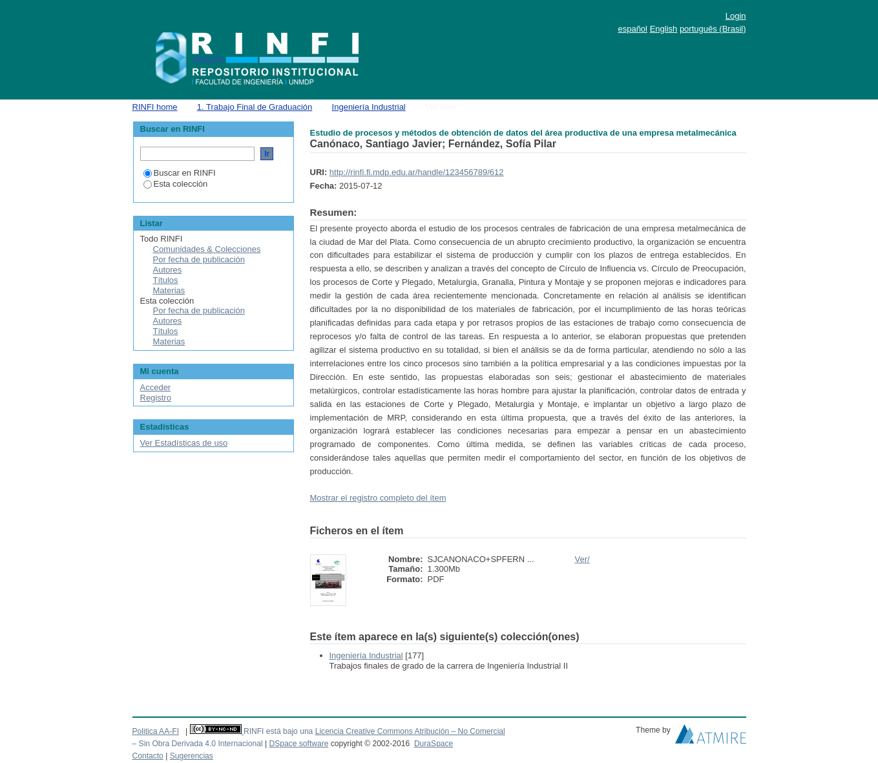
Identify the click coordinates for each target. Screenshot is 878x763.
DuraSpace (433, 743)
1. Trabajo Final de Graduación (255, 107)
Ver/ (582, 559)
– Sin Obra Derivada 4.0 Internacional (197, 743)
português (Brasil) (713, 29)
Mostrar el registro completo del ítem (378, 498)
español (632, 29)
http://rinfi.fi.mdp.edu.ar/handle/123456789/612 (416, 172)
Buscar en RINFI (179, 173)
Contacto (147, 755)
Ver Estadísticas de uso (184, 443)
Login (736, 16)
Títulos (165, 280)
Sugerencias (191, 755)
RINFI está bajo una (278, 731)
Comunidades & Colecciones (207, 249)
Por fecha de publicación (199, 259)
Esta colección (175, 184)
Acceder (155, 387)
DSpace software (298, 743)
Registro (155, 397)
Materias (169, 290)
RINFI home (155, 107)
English (664, 29)
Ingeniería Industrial (369, 107)
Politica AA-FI (156, 731)
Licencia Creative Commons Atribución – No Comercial (410, 731)
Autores (167, 270)
